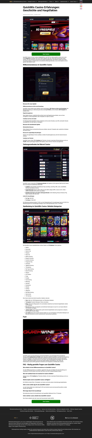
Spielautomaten (64, 1)
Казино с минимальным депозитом (32, 409)
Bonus (51, 1)
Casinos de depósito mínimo (62, 409)
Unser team (69, 411)
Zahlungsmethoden (43, 1)
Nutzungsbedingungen (39, 411)
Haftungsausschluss (61, 411)
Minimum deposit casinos (76, 409)
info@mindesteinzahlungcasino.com (39, 433)
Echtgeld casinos (32, 1)
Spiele (56, 1)
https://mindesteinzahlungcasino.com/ (56, 433)
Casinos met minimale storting (48, 409)
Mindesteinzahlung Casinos (21, 1)
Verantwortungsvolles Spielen (26, 411)
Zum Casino (46, 54)
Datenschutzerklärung (51, 411)
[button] (37, 1)
